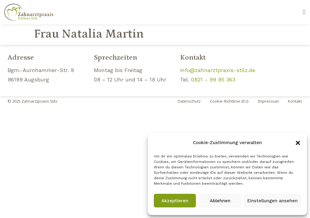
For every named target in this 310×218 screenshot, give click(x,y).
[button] (298, 143)
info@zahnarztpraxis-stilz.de (217, 70)
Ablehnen (220, 200)
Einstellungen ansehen (272, 200)
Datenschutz (189, 101)
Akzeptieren (174, 200)
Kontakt (295, 101)
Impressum (268, 101)
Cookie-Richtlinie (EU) (229, 101)
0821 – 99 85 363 (213, 79)
